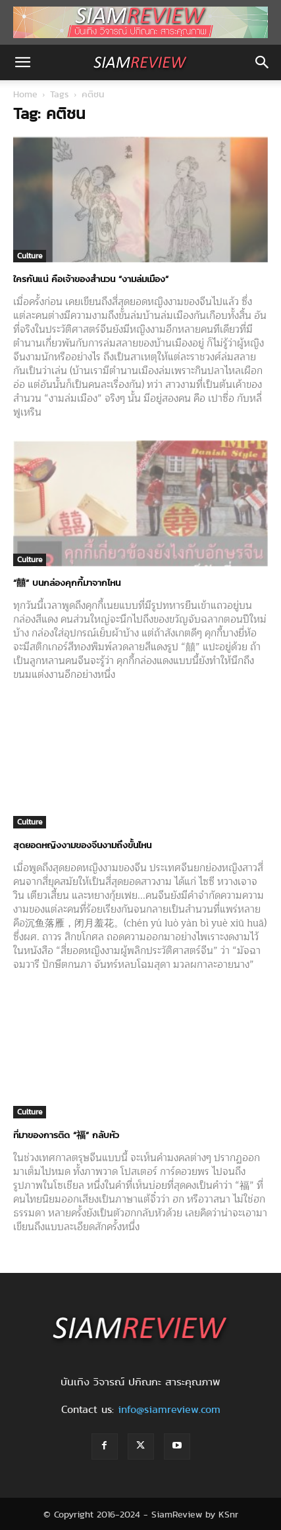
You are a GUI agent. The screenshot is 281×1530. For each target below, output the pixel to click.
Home (25, 94)
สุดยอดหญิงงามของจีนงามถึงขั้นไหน (82, 844)
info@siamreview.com (169, 1409)
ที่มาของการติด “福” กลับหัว (66, 1134)
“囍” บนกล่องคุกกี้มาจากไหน (66, 582)
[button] (22, 62)
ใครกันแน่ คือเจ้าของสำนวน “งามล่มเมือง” (90, 278)
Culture (29, 255)
